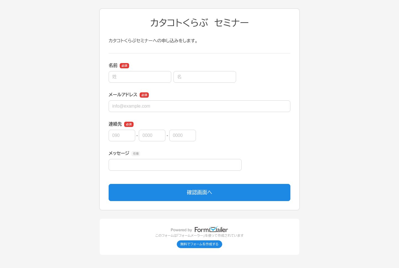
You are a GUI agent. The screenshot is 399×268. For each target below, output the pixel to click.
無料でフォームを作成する (199, 244)
